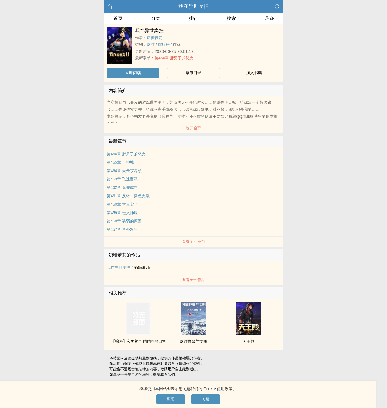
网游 (151, 44)
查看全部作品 (193, 279)
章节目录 (193, 73)
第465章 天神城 (120, 162)
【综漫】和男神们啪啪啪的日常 (138, 341)
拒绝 (170, 399)
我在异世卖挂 (193, 6)
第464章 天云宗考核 (124, 170)
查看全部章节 (193, 241)
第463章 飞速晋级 (122, 179)
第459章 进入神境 (122, 212)
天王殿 (248, 341)
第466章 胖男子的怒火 (174, 58)
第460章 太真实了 (122, 204)
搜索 (231, 18)
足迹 (269, 18)
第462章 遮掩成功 (122, 187)
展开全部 (193, 128)
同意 (205, 399)
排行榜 (164, 44)
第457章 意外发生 (122, 229)
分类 (155, 18)
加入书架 (254, 73)
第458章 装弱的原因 (124, 221)
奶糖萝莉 (154, 38)
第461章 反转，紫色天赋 (128, 196)
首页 (117, 18)
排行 (193, 18)
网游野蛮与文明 (193, 341)
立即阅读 (133, 73)
